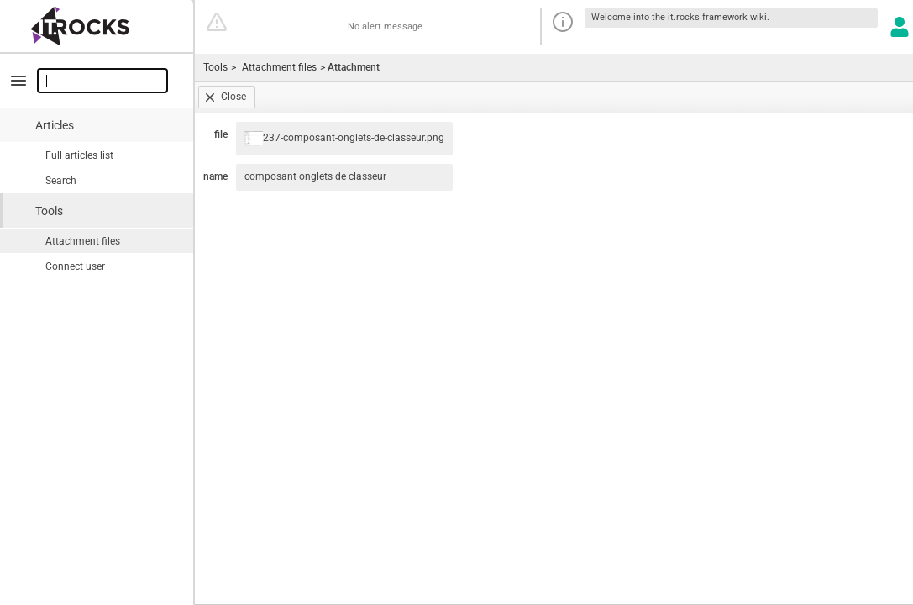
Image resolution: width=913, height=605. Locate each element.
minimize (18, 81)
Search (60, 181)
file (221, 134)
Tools (49, 211)
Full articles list (79, 155)
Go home (97, 27)
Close (233, 97)
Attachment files (82, 241)
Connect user (75, 266)
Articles (54, 125)
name (215, 176)
